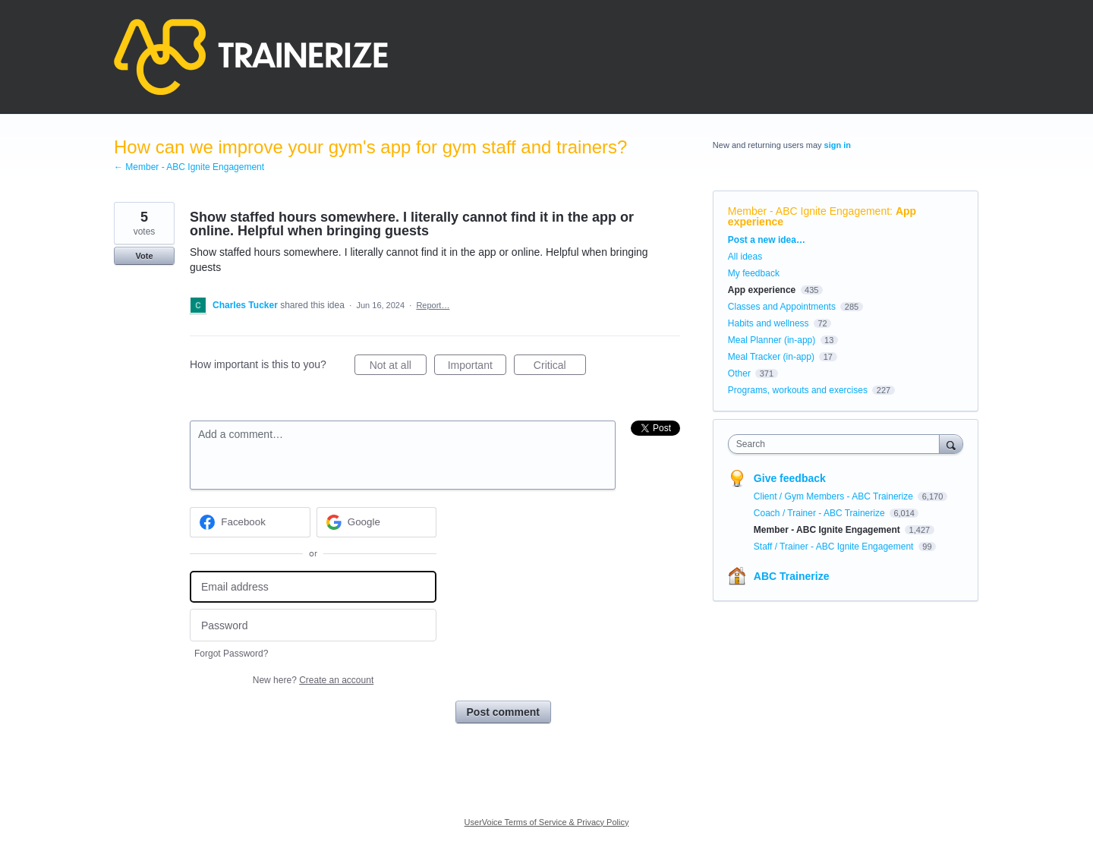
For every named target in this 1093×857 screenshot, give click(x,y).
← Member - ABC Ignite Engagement (189, 167)
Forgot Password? (231, 653)
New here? (313, 680)
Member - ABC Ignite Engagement (809, 211)
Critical (560, 367)
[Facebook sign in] (250, 522)
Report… (432, 305)
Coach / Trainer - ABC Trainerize (820, 513)
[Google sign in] (377, 522)
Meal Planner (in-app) (771, 340)
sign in (837, 145)
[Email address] (313, 587)
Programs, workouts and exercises (798, 390)
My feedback (754, 273)
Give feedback (790, 478)
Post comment (503, 712)
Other (739, 373)
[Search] (951, 443)
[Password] (313, 625)
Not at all (398, 367)
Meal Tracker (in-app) (771, 356)
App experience (761, 290)
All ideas (745, 256)
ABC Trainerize (792, 576)
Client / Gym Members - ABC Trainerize (834, 496)
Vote (144, 255)
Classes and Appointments (782, 306)
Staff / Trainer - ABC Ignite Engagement (835, 546)
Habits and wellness (768, 323)
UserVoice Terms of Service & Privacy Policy (547, 822)
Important (477, 367)
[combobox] (837, 444)
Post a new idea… (766, 240)
